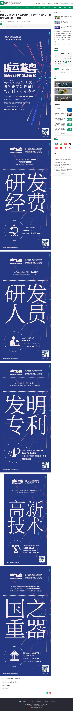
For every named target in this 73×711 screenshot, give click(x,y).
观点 (34, 7)
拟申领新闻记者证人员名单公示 (61, 162)
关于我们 (31, 701)
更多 (70, 7)
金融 (17, 7)
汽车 (49, 7)
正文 (3, 11)
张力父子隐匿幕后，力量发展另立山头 (63, 37)
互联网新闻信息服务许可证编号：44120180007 (40, 704)
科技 (44, 7)
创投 (60, 7)
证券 (12, 7)
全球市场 (28, 7)
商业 (22, 7)
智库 (65, 7)
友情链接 (53, 701)
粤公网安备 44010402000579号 (36, 707)
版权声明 (46, 701)
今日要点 (57, 69)
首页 (2, 7)
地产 (39, 7)
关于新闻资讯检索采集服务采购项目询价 (63, 157)
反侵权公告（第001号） (59, 167)
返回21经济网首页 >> (4, 693)
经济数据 (67, 69)
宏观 (7, 7)
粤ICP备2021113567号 (28, 704)
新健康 (54, 7)
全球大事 (62, 69)
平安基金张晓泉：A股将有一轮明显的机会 (64, 44)
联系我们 (39, 701)
